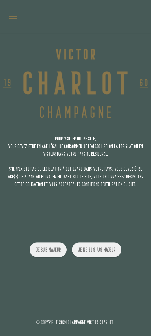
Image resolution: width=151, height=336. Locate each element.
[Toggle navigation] (13, 16)
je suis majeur (48, 253)
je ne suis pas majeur (96, 253)
